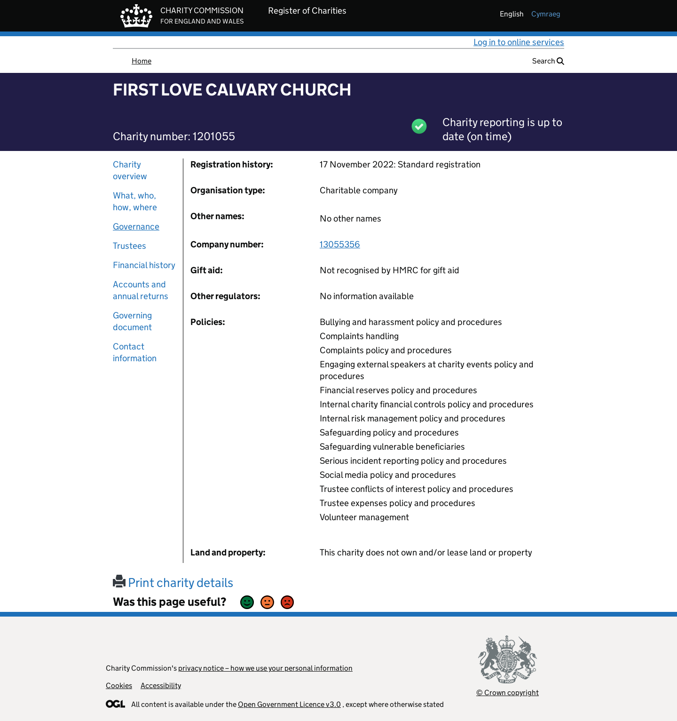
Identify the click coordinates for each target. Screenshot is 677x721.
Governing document (132, 321)
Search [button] (548, 60)
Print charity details (173, 582)
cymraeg (545, 13)
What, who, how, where (135, 201)
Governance (136, 226)
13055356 (340, 244)
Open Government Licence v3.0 (289, 704)
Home (141, 60)
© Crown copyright (507, 692)
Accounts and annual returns (140, 290)
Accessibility (161, 685)
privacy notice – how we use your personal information (265, 668)
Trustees (129, 245)
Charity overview (130, 170)
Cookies (119, 685)
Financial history (144, 265)
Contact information (135, 352)
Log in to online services (518, 42)
